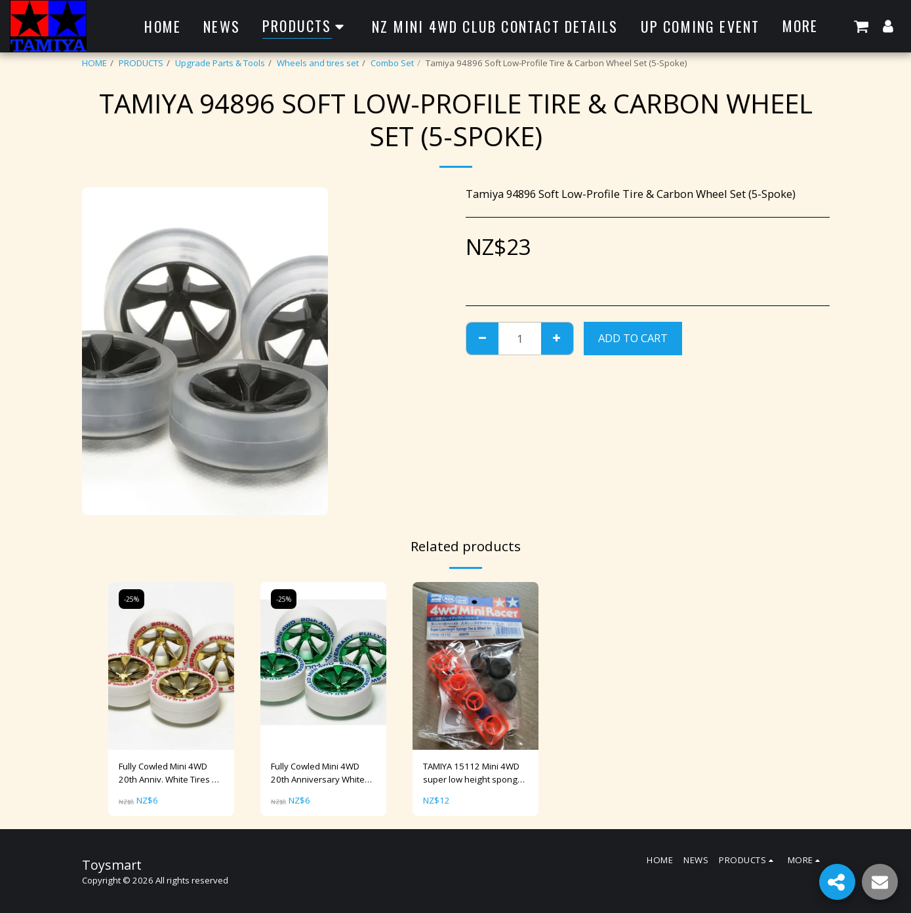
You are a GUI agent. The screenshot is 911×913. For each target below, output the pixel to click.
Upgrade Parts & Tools (220, 63)
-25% (131, 599)
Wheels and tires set (318, 63)
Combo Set (392, 63)
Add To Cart (633, 337)
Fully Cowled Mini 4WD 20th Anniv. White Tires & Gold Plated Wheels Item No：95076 (168, 773)
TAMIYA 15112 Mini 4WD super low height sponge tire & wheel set (473, 773)
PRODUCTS (141, 63)
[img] (171, 666)
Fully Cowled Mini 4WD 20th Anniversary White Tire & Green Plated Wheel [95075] (318, 773)
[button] (861, 26)
